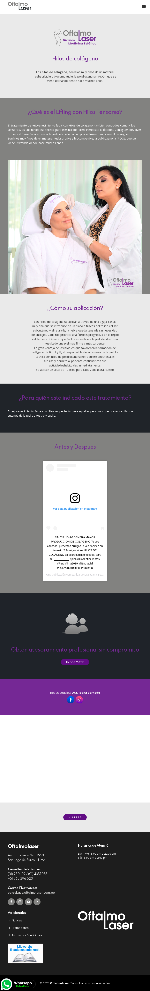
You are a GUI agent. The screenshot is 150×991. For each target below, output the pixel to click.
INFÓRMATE (75, 662)
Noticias (17, 920)
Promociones (20, 927)
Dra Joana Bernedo (96, 574)
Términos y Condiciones (27, 935)
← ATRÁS (75, 817)
